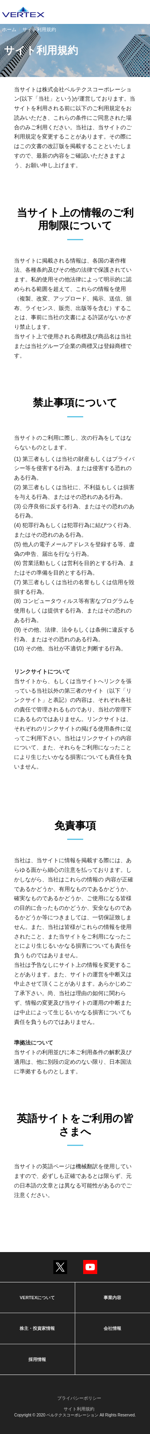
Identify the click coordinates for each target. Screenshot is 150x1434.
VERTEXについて (37, 1297)
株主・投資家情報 (37, 1328)
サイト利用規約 (79, 1408)
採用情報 (37, 1359)
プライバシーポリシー (79, 1398)
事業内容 (112, 1297)
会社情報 (112, 1328)
